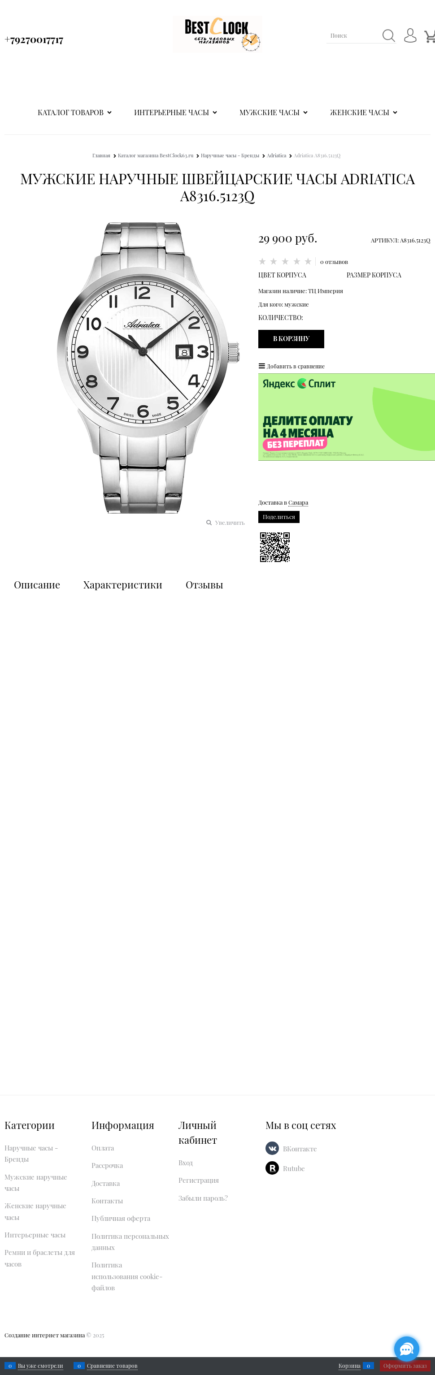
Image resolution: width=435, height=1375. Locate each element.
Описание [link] (37, 584)
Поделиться (279, 516)
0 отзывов (334, 261)
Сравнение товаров (112, 1365)
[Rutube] (272, 1168)
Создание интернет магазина (44, 1335)
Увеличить (230, 522)
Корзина (350, 1365)
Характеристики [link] (122, 584)
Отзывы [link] (204, 584)
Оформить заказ (405, 1365)
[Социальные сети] (406, 1349)
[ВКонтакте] (272, 1148)
